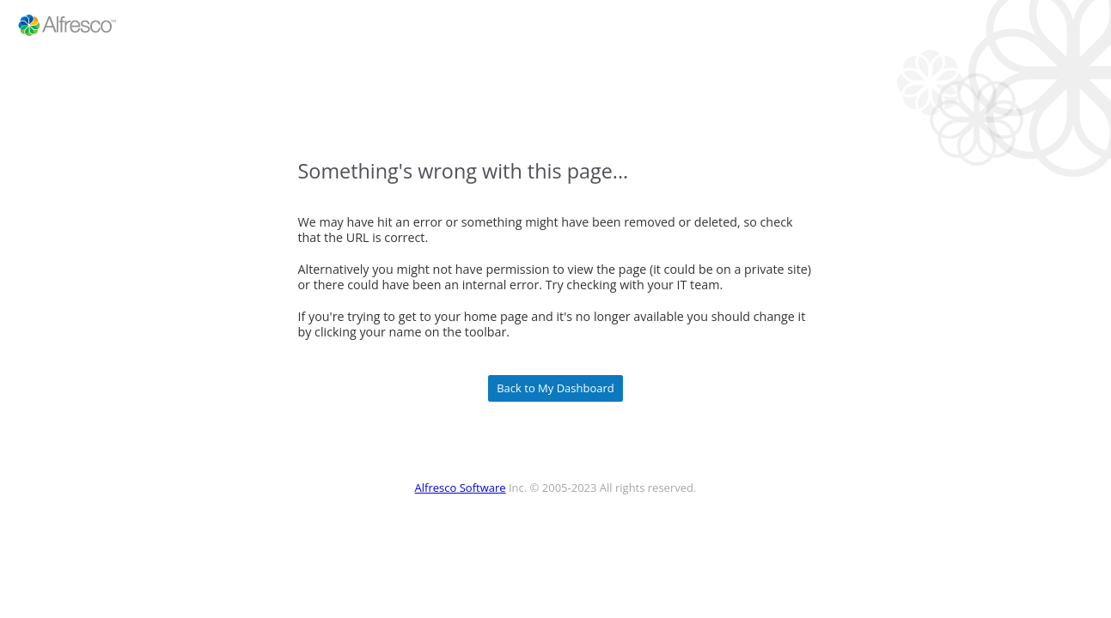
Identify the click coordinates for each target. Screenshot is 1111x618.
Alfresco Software (460, 487)
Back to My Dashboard (555, 389)
